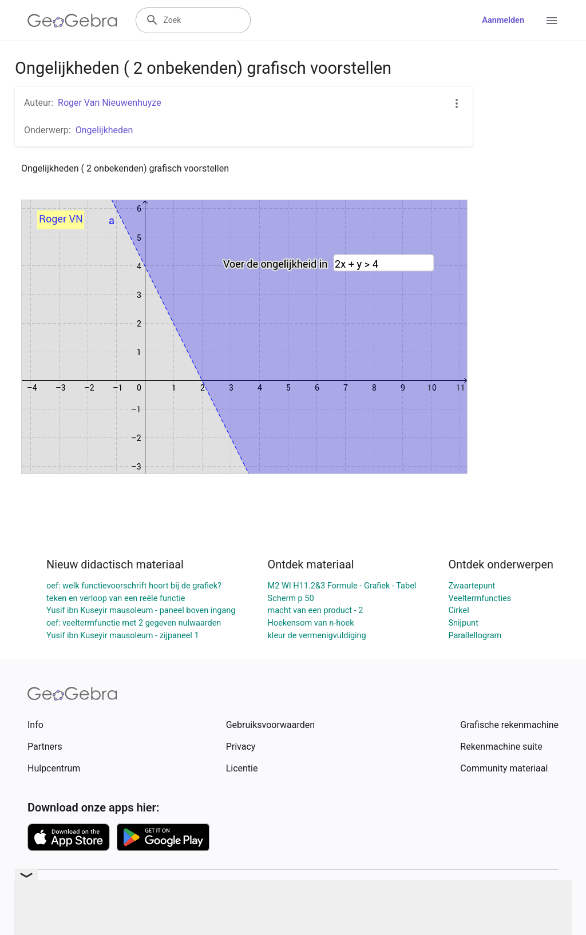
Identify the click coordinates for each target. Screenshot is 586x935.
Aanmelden (503, 20)
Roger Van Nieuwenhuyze (109, 102)
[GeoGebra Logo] (72, 20)
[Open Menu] (552, 20)
